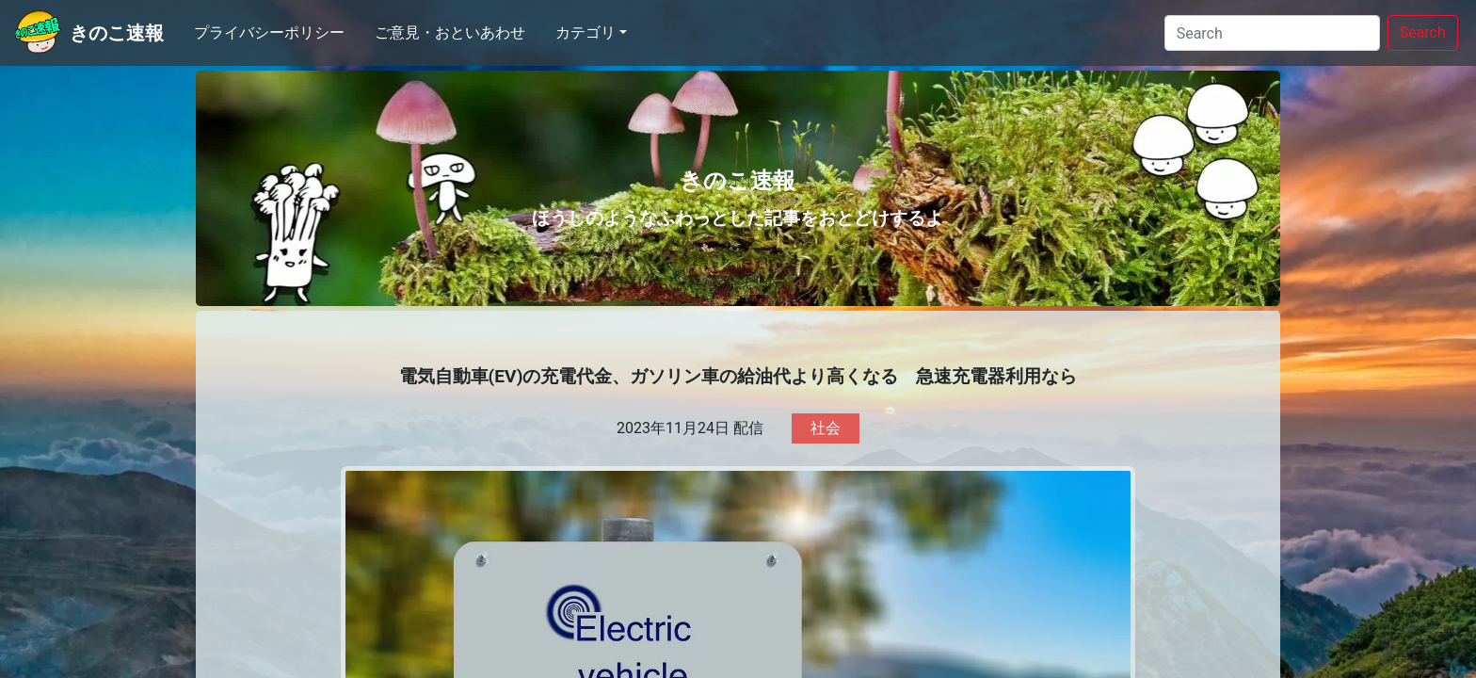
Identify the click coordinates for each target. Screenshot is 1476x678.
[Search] (1272, 33)
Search (1423, 32)
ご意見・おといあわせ (450, 32)
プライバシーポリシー (269, 32)
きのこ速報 (117, 33)
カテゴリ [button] (585, 32)
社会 (825, 428)
